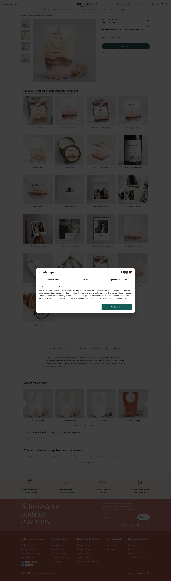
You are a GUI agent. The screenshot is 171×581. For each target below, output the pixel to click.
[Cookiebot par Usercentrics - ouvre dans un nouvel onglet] (122, 272)
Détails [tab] (85, 280)
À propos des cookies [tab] (118, 280)
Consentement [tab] (52, 280)
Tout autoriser (116, 307)
